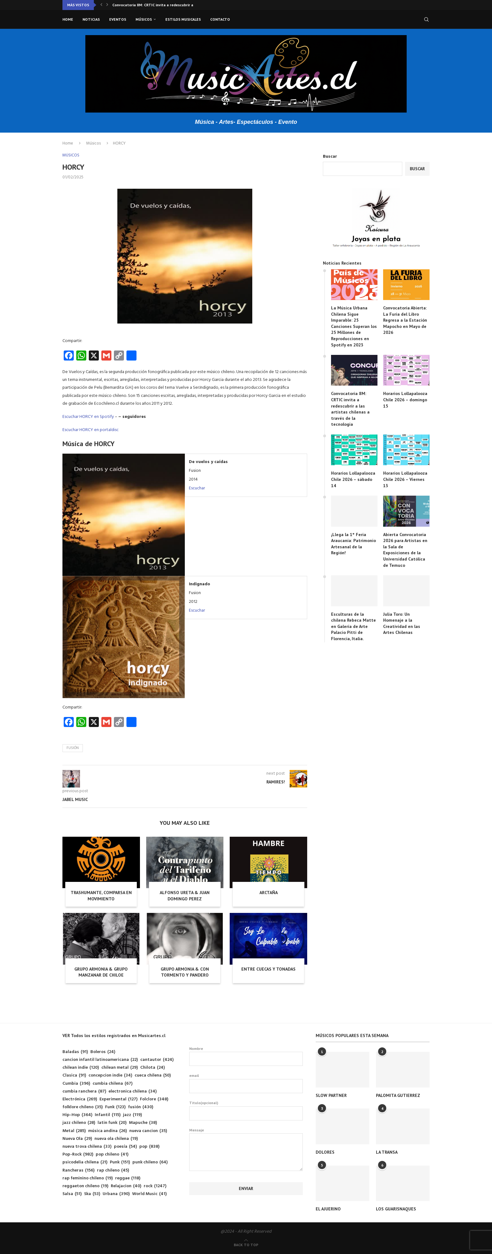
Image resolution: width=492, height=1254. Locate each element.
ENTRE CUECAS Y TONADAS (268, 969)
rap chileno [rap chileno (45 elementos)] (113, 1170)
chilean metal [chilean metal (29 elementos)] (119, 1068)
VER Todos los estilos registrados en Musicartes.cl (113, 1035)
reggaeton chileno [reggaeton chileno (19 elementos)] (85, 1186)
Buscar (330, 156)
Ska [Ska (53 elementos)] (92, 1194)
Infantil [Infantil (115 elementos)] (107, 1115)
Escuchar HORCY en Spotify (88, 416)
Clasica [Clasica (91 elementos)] (74, 1075)
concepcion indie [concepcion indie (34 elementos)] (110, 1075)
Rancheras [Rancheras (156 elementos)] (78, 1170)
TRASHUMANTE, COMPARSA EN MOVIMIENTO (101, 896)
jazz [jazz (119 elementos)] (132, 1115)
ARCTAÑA (268, 892)
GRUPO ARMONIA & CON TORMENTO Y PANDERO (185, 972)
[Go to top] (246, 1245)
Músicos (144, 19)
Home (67, 19)
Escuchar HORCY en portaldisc (90, 430)
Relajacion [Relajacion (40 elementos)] (126, 1186)
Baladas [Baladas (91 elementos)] (75, 1052)
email (246, 1083)
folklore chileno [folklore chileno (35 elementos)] (82, 1107)
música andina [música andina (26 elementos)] (107, 1131)
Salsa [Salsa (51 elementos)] (72, 1194)
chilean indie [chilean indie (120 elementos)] (80, 1068)
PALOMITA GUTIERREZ (398, 1095)
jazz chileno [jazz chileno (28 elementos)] (78, 1123)
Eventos (117, 19)
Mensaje (246, 1133)
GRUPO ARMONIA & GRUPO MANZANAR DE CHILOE (101, 972)
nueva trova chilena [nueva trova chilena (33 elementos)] (86, 1147)
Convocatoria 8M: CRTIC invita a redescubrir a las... (157, 5)
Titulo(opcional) (246, 1110)
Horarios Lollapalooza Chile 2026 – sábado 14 (353, 479)
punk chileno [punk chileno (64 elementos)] (150, 1162)
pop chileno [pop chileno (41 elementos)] (112, 1154)
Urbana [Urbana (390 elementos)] (116, 1194)
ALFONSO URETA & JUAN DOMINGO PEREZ (185, 896)
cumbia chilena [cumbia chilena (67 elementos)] (112, 1084)
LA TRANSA (387, 1152)
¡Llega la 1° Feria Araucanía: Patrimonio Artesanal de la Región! (353, 544)
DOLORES (325, 1152)
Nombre (246, 1056)
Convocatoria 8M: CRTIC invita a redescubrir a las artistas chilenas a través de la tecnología (350, 409)
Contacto (220, 19)
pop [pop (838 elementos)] (149, 1147)
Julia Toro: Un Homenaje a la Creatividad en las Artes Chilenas (401, 623)
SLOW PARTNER (331, 1095)
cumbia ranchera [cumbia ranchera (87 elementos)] (84, 1091)
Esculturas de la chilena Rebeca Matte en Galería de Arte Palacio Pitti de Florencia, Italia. (353, 626)
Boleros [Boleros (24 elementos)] (102, 1052)
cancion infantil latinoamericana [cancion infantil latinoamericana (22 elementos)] (100, 1060)
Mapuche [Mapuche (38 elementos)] (143, 1123)
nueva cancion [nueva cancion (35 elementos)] (148, 1131)
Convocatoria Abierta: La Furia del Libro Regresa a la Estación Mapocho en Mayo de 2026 (405, 320)
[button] (101, 5)
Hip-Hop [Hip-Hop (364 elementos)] (77, 1115)
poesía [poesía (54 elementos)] (125, 1147)
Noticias (91, 19)
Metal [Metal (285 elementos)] (74, 1131)
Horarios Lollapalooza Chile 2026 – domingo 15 (405, 399)
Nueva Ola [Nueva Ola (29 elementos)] (77, 1139)
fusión (73, 748)
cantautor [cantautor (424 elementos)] (157, 1060)
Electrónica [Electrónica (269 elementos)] (79, 1099)
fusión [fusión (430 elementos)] (140, 1107)
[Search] (426, 19)
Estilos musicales (183, 19)
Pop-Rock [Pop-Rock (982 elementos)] (77, 1154)
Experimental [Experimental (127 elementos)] (118, 1099)
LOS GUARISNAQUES (396, 1209)
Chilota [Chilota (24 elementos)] (152, 1068)
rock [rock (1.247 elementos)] (155, 1186)
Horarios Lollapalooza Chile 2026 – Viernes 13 (405, 479)
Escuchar (197, 488)
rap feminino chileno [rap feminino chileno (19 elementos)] (87, 1178)
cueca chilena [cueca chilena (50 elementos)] (153, 1075)
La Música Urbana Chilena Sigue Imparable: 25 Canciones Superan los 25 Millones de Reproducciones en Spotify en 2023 (354, 326)
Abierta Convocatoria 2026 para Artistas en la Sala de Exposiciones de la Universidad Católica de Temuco (405, 550)
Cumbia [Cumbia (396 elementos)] (76, 1084)
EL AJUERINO (328, 1209)
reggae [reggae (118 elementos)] (127, 1178)
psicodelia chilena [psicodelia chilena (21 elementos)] (84, 1162)
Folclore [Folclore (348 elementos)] (154, 1099)
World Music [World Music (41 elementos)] (149, 1194)
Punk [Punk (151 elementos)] (120, 1162)
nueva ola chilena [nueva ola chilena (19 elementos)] (116, 1139)
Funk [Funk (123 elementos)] (115, 1107)
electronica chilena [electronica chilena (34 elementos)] (133, 1091)
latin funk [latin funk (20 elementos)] (112, 1123)
